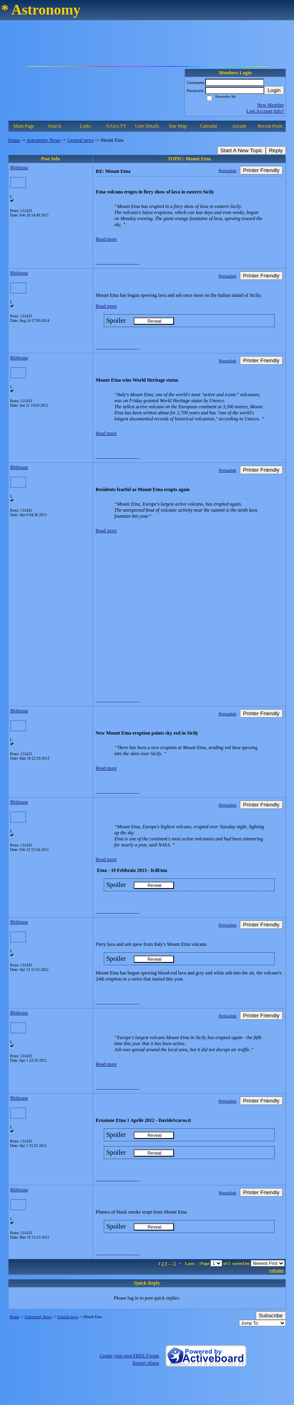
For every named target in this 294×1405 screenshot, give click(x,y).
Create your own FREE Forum (129, 1356)
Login (274, 90)
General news (80, 140)
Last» (191, 1263)
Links (85, 126)
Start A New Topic (241, 150)
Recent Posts (270, 126)
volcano (276, 1270)
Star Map (178, 126)
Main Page (23, 126)
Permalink (227, 170)
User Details (147, 126)
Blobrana (19, 167)
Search (54, 126)
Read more (106, 239)
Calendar (208, 126)
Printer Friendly (261, 170)
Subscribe (271, 1316)
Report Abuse (145, 1363)
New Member (270, 105)
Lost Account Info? (265, 111)
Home (14, 140)
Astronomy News (43, 140)
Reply (276, 150)
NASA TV (116, 126)
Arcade (239, 126)
